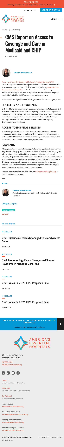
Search (30, 10)
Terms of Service (44, 437)
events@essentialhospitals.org (13, 422)
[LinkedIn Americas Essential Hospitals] (8, 373)
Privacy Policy (57, 437)
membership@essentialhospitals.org (15, 414)
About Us (6, 388)
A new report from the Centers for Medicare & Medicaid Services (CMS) (28, 82)
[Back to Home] (31, 18)
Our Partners (7, 396)
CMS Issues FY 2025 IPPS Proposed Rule (25, 302)
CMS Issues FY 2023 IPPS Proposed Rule (25, 283)
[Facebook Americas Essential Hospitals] (18, 373)
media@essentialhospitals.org (12, 406)
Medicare (7, 277)
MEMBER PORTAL (51, 10)
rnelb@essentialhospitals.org (45, 172)
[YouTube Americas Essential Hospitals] (13, 373)
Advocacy (15, 30)
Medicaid (5, 214)
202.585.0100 (7, 362)
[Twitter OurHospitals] (3, 373)
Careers (5, 380)
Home (5, 30)
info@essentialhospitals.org (12, 365)
